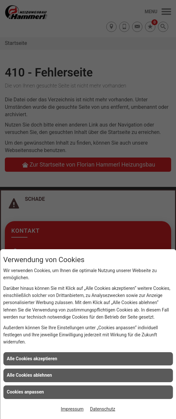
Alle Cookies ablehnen (29, 375)
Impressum (72, 409)
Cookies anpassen (25, 391)
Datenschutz (102, 409)
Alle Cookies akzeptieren (32, 358)
